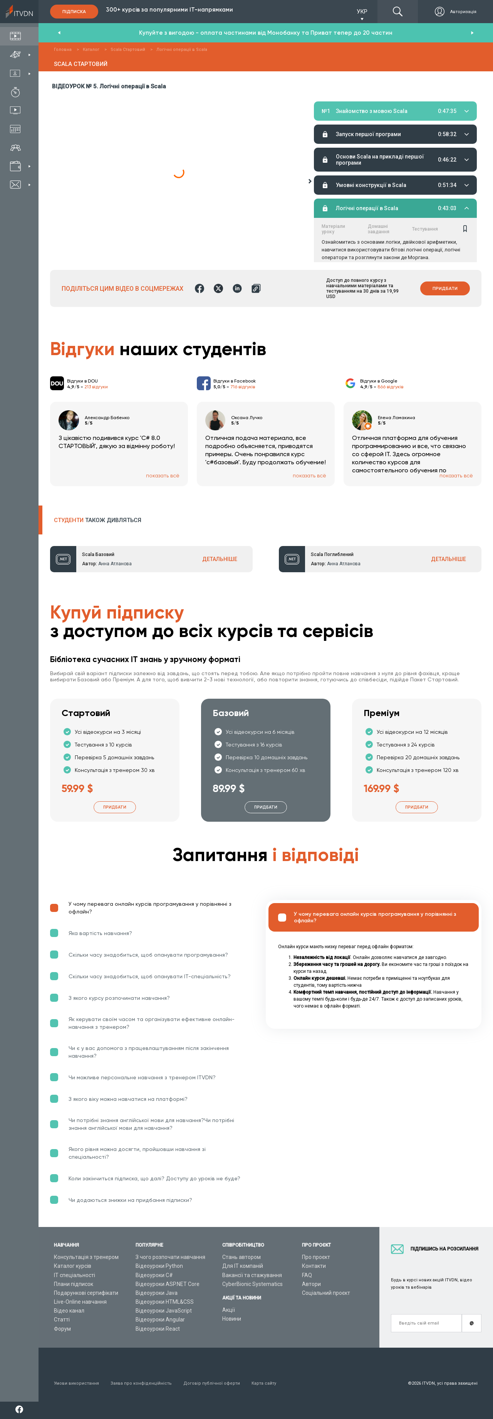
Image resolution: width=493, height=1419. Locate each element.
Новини (231, 1319)
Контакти (314, 1266)
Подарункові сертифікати (86, 1293)
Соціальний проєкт (326, 1293)
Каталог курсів (72, 1266)
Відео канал (69, 1311)
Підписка (74, 11)
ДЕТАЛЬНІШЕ (219, 559)
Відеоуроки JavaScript (164, 1311)
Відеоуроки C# (154, 1275)
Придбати (445, 288)
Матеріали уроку (333, 131)
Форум (62, 1329)
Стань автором (241, 1257)
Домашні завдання (378, 131)
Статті (62, 1319)
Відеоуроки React (158, 1329)
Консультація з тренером (86, 1257)
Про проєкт (316, 1257)
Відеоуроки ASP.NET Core (168, 1284)
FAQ (307, 1275)
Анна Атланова (115, 563)
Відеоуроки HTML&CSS (165, 1302)
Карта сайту (264, 1383)
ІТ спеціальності (74, 1275)
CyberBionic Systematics (252, 1284)
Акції (228, 1310)
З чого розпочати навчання (170, 1257)
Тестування (425, 132)
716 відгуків (242, 386)
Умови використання (76, 1383)
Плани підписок (73, 1284)
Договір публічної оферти (211, 1383)
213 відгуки (96, 386)
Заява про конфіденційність (141, 1383)
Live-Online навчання (80, 1302)
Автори (311, 1284)
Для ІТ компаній (242, 1266)
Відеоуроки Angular (160, 1319)
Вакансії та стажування (252, 1275)
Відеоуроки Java (157, 1293)
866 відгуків (390, 386)
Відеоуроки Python (159, 1266)
